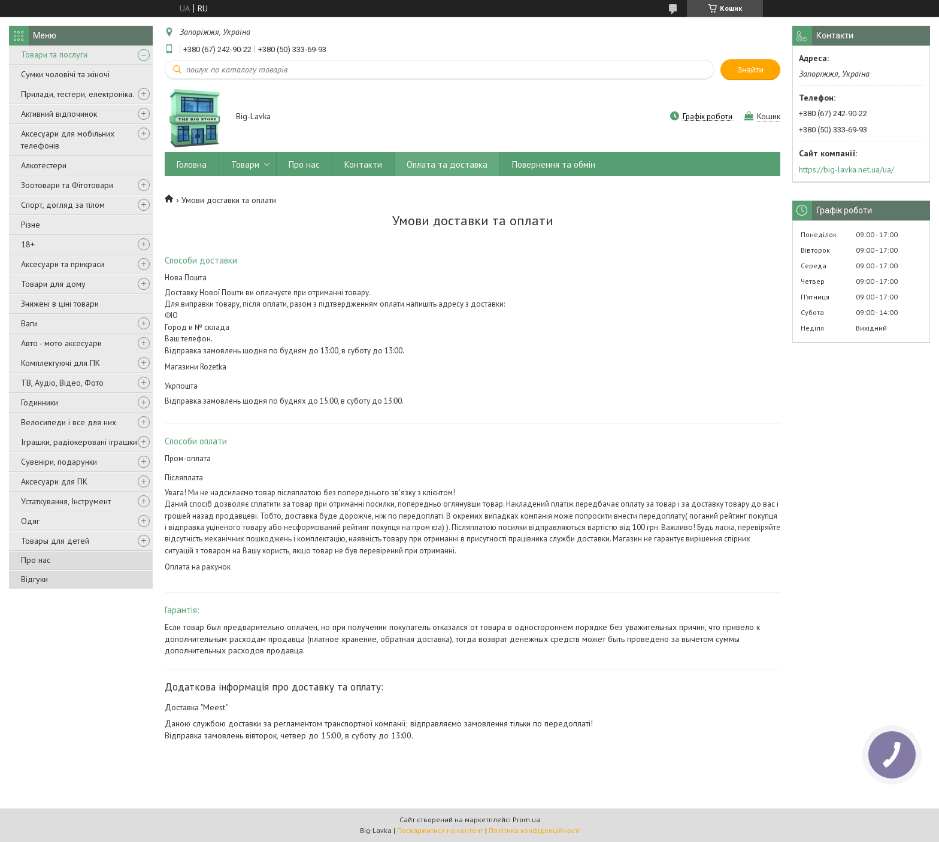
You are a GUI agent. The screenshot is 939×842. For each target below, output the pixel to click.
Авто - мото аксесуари (61, 343)
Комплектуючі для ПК (60, 363)
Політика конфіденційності (534, 830)
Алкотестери (43, 165)
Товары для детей (55, 540)
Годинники (39, 402)
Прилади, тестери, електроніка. (77, 94)
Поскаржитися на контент (440, 830)
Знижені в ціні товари (60, 303)
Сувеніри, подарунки (59, 461)
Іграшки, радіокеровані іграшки (79, 442)
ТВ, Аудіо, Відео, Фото (62, 382)
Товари (245, 164)
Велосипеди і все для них (68, 422)
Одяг (30, 521)
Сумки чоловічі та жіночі (65, 74)
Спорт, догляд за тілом (63, 204)
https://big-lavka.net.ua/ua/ (846, 169)
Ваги (29, 323)
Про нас (35, 560)
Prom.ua (526, 819)
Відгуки (34, 579)
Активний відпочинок (59, 113)
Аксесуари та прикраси (62, 264)
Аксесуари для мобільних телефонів (67, 139)
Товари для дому (53, 283)
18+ (28, 244)
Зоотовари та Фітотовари (67, 185)
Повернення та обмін (553, 164)
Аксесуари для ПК (54, 481)
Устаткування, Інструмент (66, 501)
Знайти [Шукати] (750, 69)
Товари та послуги (54, 54)
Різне (30, 224)
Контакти (363, 164)
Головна (192, 164)
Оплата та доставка (447, 164)
